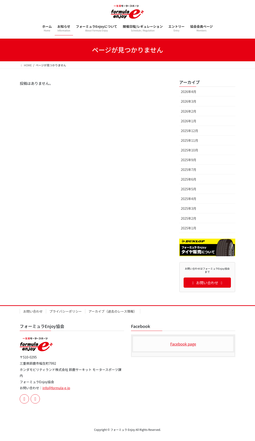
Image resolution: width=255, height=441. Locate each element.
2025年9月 (188, 159)
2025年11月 (189, 140)
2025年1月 (188, 228)
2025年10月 (189, 150)
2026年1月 (188, 121)
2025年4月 (188, 198)
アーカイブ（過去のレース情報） (113, 311)
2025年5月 (188, 189)
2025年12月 (189, 130)
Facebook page (183, 344)
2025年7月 (188, 169)
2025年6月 (188, 179)
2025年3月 (188, 208)
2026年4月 (188, 91)
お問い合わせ (33, 311)
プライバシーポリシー (65, 311)
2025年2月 (188, 218)
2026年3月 (188, 101)
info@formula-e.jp (56, 387)
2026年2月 (188, 111)
